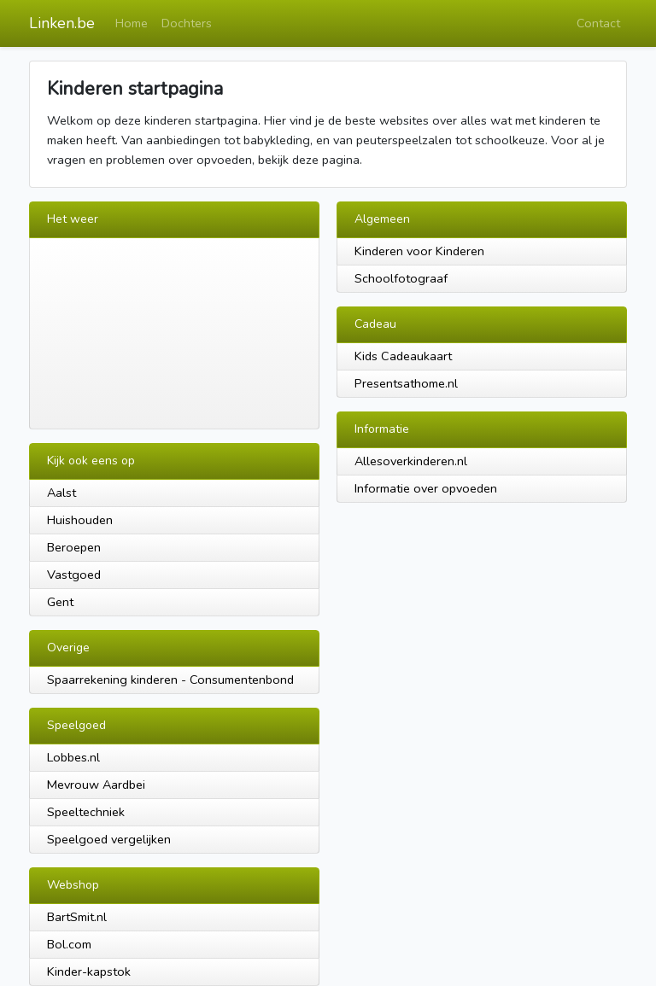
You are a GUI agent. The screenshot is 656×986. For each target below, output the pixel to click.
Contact (598, 23)
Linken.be (62, 23)
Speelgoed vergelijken (109, 839)
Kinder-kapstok (89, 971)
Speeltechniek (86, 811)
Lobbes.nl (73, 757)
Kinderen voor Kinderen (419, 251)
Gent (60, 601)
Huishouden (80, 519)
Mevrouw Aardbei (96, 784)
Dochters (186, 23)
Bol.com (69, 944)
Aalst (61, 492)
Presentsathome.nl (406, 383)
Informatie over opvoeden (425, 488)
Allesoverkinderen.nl (410, 461)
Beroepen (74, 547)
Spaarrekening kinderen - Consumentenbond (170, 679)
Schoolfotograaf (401, 278)
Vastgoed (74, 574)
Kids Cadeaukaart (403, 356)
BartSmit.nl (77, 916)
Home (131, 23)
